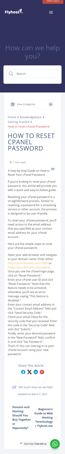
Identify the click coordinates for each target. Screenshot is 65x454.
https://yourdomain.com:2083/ (28, 263)
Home (12, 117)
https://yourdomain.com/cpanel (29, 267)
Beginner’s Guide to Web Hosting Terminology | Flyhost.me (45, 417)
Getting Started (18, 122)
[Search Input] (35, 74)
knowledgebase (30, 117)
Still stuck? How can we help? (32, 387)
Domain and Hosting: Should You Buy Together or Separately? (19, 417)
